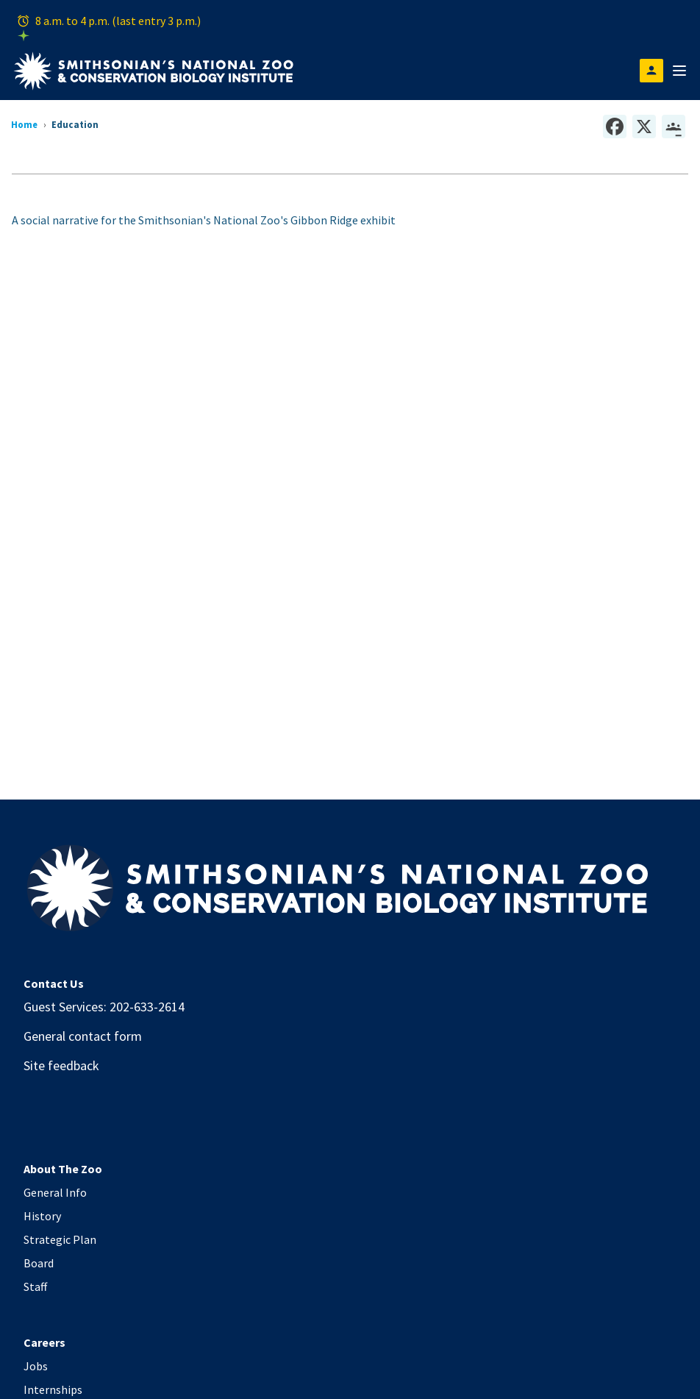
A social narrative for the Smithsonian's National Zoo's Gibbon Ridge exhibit (204, 220)
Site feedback (61, 1065)
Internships (53, 1389)
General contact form (83, 1036)
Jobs (36, 1366)
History (42, 1215)
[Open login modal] (651, 70)
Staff (35, 1286)
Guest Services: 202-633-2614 (104, 1006)
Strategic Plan (60, 1239)
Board (39, 1263)
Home (24, 124)
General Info (55, 1192)
